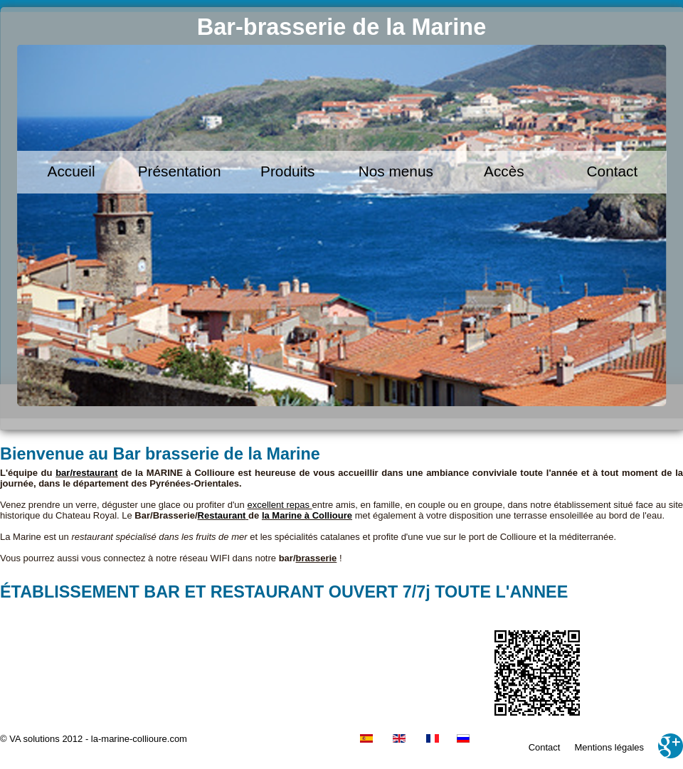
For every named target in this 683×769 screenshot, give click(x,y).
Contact (612, 171)
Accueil (71, 171)
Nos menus (396, 171)
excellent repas (279, 504)
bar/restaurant (86, 472)
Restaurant (222, 515)
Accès (504, 171)
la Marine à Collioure (307, 515)
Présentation (179, 171)
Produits (287, 171)
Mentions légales (609, 747)
